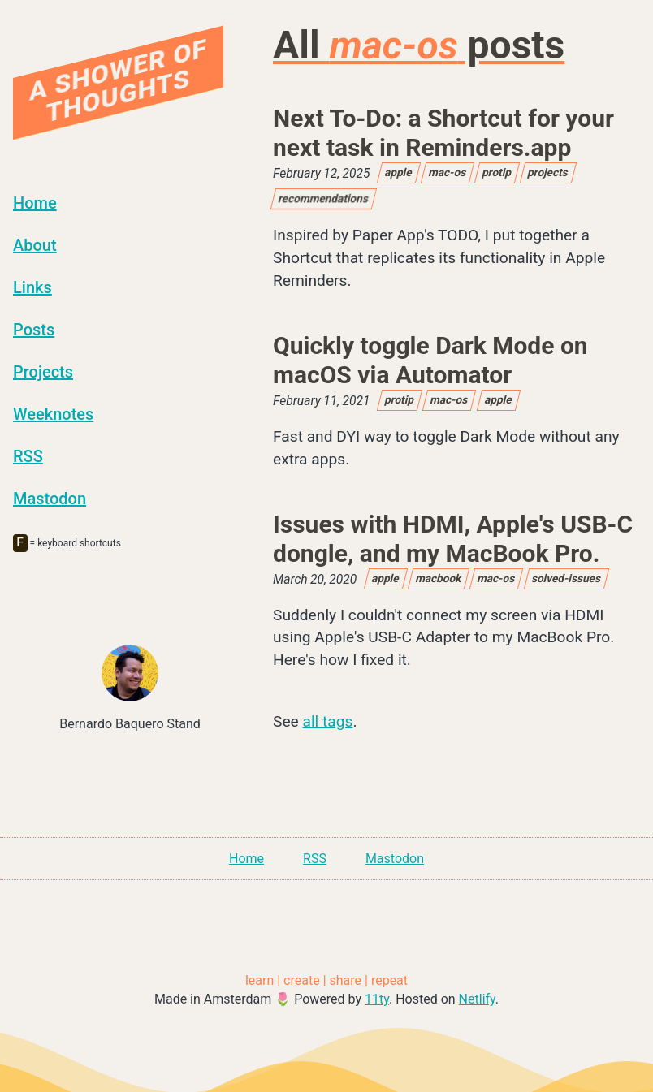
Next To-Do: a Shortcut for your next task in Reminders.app (443, 133)
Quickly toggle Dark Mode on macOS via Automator (430, 360)
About (35, 245)
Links (32, 287)
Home (35, 203)
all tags (328, 721)
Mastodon (49, 498)
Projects (43, 372)
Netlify (477, 999)
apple (398, 172)
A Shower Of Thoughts (118, 80)
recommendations (323, 198)
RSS (28, 456)
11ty (377, 999)
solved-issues (566, 578)
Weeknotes (53, 414)
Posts (33, 329)
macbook (438, 578)
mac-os (447, 172)
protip (497, 172)
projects (549, 172)
